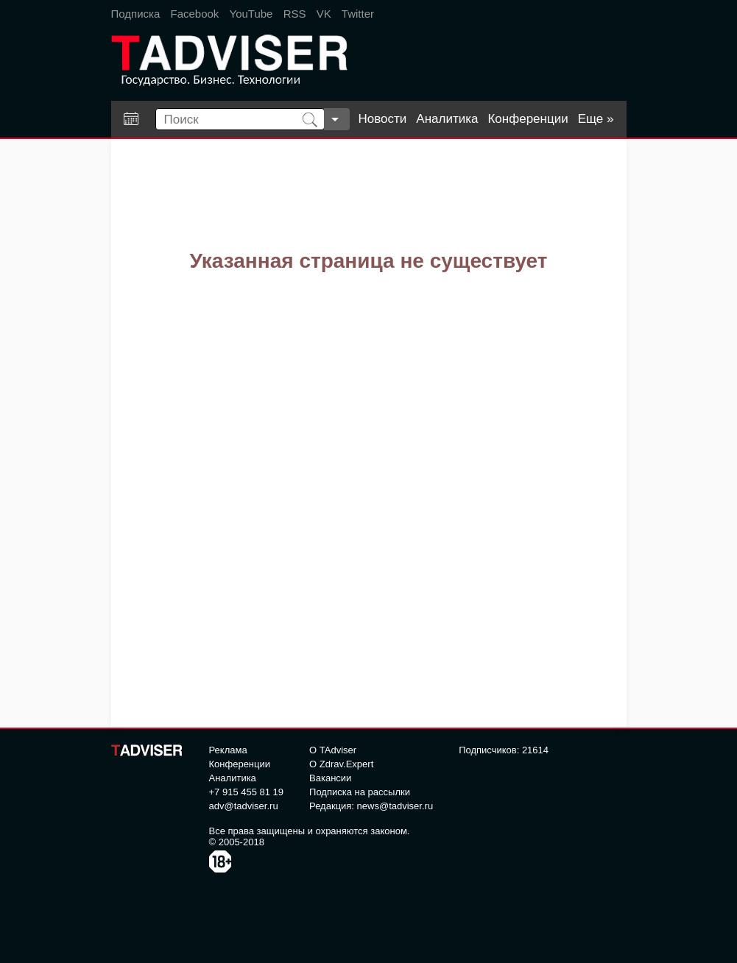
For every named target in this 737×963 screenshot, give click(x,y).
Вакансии (330, 777)
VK (324, 13)
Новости (383, 119)
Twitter (358, 13)
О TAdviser (332, 750)
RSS (294, 13)
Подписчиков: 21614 (504, 750)
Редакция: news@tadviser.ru (371, 805)
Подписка (136, 13)
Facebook (194, 13)
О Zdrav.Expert (341, 764)
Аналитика (447, 119)
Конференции (527, 119)
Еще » (596, 119)
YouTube (251, 13)
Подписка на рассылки (359, 791)
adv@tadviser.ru (243, 805)
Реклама (228, 750)
